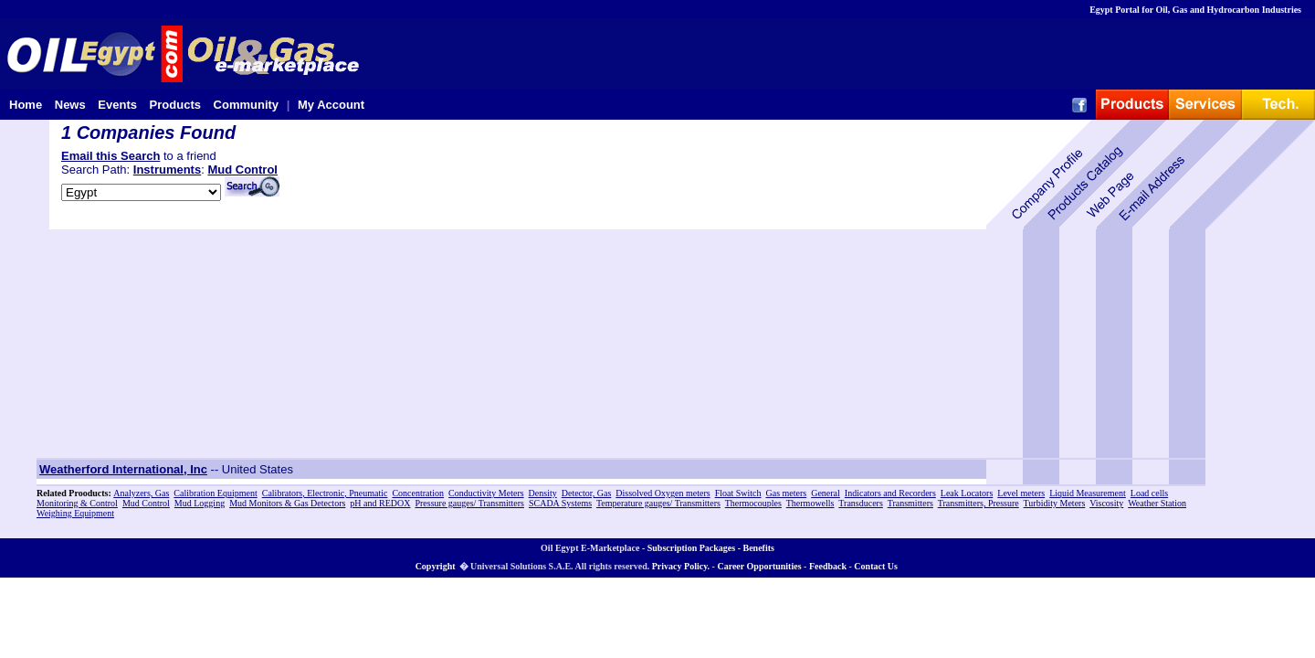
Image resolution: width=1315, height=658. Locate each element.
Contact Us (876, 566)
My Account (331, 104)
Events (117, 104)
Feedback (828, 566)
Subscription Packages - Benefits (710, 548)
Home (25, 104)
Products (175, 104)
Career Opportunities (759, 566)
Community (246, 104)
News (70, 104)
